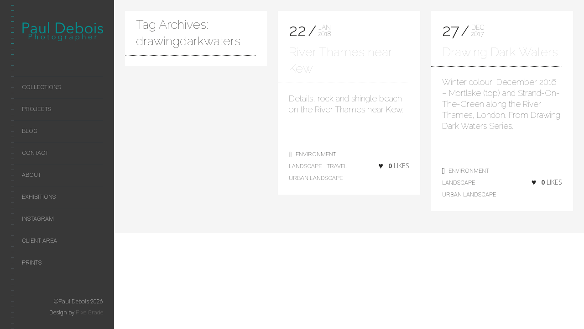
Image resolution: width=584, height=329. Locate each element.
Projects (36, 109)
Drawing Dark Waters (500, 52)
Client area (39, 240)
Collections (41, 87)
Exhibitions (39, 196)
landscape (305, 166)
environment (316, 154)
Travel (337, 166)
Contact (35, 152)
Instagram (38, 218)
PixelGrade (89, 312)
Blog (29, 130)
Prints (32, 262)
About (31, 174)
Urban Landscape (316, 178)
